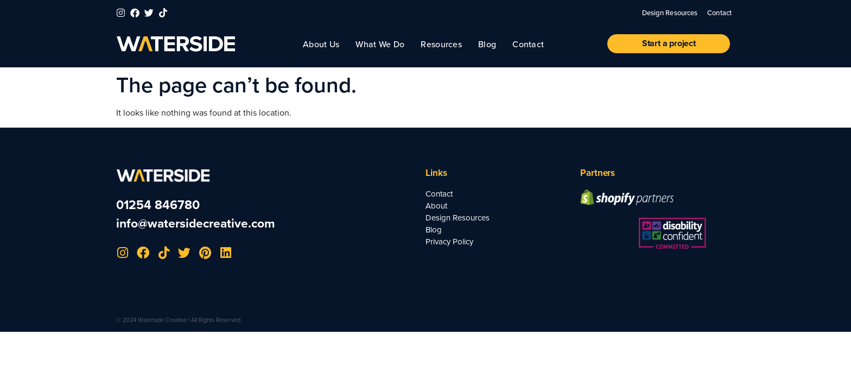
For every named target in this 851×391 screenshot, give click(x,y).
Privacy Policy (449, 241)
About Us (321, 44)
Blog (487, 44)
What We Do (379, 44)
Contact (719, 12)
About (436, 205)
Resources (441, 44)
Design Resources (670, 12)
